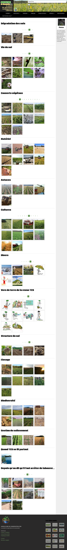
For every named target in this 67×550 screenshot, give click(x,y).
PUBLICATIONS (42, 13)
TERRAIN (25, 13)
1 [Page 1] (20, 215)
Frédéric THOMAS (5, 532)
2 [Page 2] (27, 29)
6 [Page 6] (30, 99)
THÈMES (8, 13)
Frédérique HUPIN (5, 535)
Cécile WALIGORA (5, 534)
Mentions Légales (5, 540)
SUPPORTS (16, 13)
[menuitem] (2, 13)
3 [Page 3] (24, 215)
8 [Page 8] (35, 215)
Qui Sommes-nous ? (7, 15)
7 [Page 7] (33, 215)
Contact (3, 538)
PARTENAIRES (60, 13)
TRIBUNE (33, 13)
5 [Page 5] (28, 99)
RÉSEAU (51, 13)
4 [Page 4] (26, 99)
